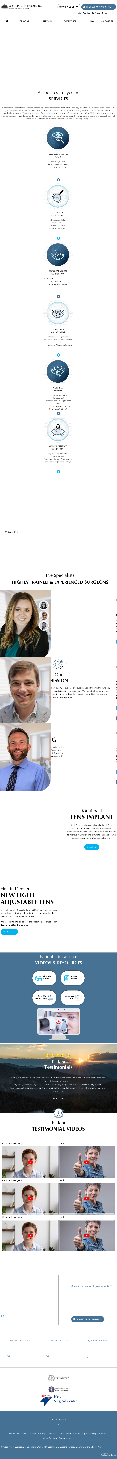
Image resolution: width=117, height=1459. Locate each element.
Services (47, 21)
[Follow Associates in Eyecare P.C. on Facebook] (54, 1424)
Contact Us (107, 21)
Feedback (52, 1434)
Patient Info (70, 21)
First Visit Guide (47, 977)
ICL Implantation (58, 281)
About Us (24, 21)
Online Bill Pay (70, 7)
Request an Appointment (100, 7)
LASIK (45, 278)
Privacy (32, 1434)
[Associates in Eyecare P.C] (21, 6)
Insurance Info (69, 997)
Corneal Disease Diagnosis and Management (58, 396)
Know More (11, 532)
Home (12, 1434)
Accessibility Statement (96, 1434)
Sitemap (42, 1434)
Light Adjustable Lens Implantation (58, 221)
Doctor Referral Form (95, 13)
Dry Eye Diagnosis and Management (58, 454)
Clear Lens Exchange (58, 284)
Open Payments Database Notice (58, 1438)
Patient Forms (74, 977)
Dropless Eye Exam (58, 167)
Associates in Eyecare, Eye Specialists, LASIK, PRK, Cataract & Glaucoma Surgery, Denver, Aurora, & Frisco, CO (52, 1447)
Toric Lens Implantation (58, 228)
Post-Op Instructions (41, 997)
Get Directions (79, 1323)
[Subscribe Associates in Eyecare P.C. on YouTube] (63, 1424)
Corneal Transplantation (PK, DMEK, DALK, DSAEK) (58, 407)
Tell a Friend (65, 1434)
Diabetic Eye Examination (58, 164)
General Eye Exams (58, 162)
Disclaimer (22, 1434)
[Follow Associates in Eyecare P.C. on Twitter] (59, 1424)
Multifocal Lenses (57, 225)
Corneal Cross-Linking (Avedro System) (58, 402)
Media (91, 21)
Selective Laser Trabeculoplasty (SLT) (58, 340)
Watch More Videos (58, 1030)
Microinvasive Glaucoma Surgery (58, 345)
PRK (51, 278)
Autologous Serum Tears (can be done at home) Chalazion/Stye (58, 460)
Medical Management (58, 337)
